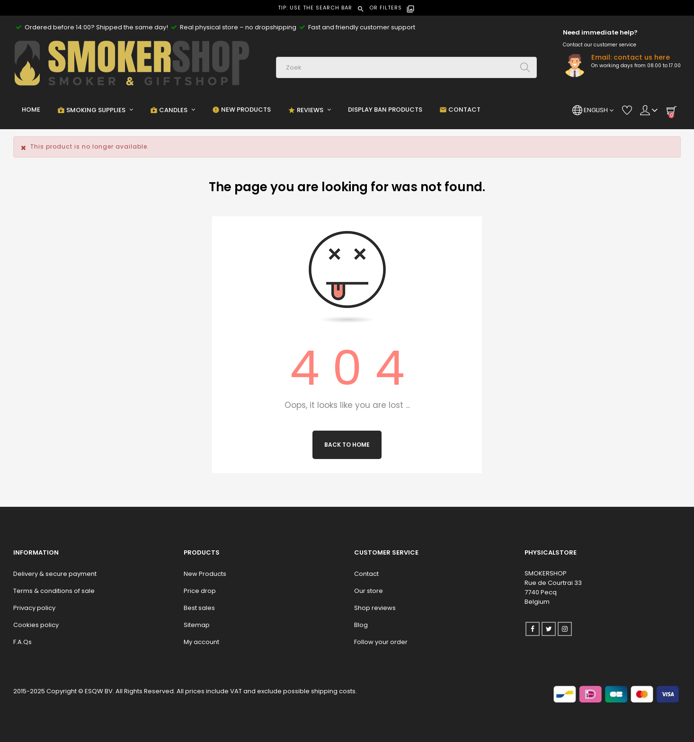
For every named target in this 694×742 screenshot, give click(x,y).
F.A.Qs (22, 641)
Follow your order (381, 641)
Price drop (200, 590)
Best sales (199, 607)
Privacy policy (34, 607)
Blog (361, 624)
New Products (205, 573)
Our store (368, 590)
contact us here (642, 57)
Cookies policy (36, 624)
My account (201, 641)
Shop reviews (375, 607)
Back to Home (347, 445)
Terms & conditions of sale (54, 590)
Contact (366, 573)
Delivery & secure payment (55, 573)
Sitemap (197, 624)
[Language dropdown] (593, 110)
